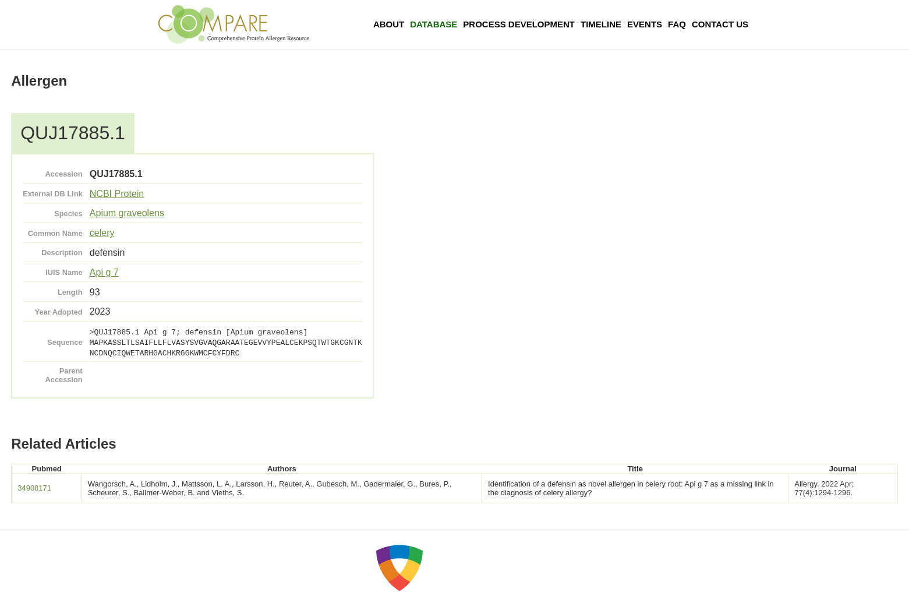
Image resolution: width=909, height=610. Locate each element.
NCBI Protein (117, 194)
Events (644, 24)
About (388, 24)
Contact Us (720, 24)
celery (102, 233)
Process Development (519, 24)
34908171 (34, 488)
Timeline (601, 24)
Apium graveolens (127, 213)
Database (433, 24)
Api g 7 (104, 272)
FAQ (677, 24)
